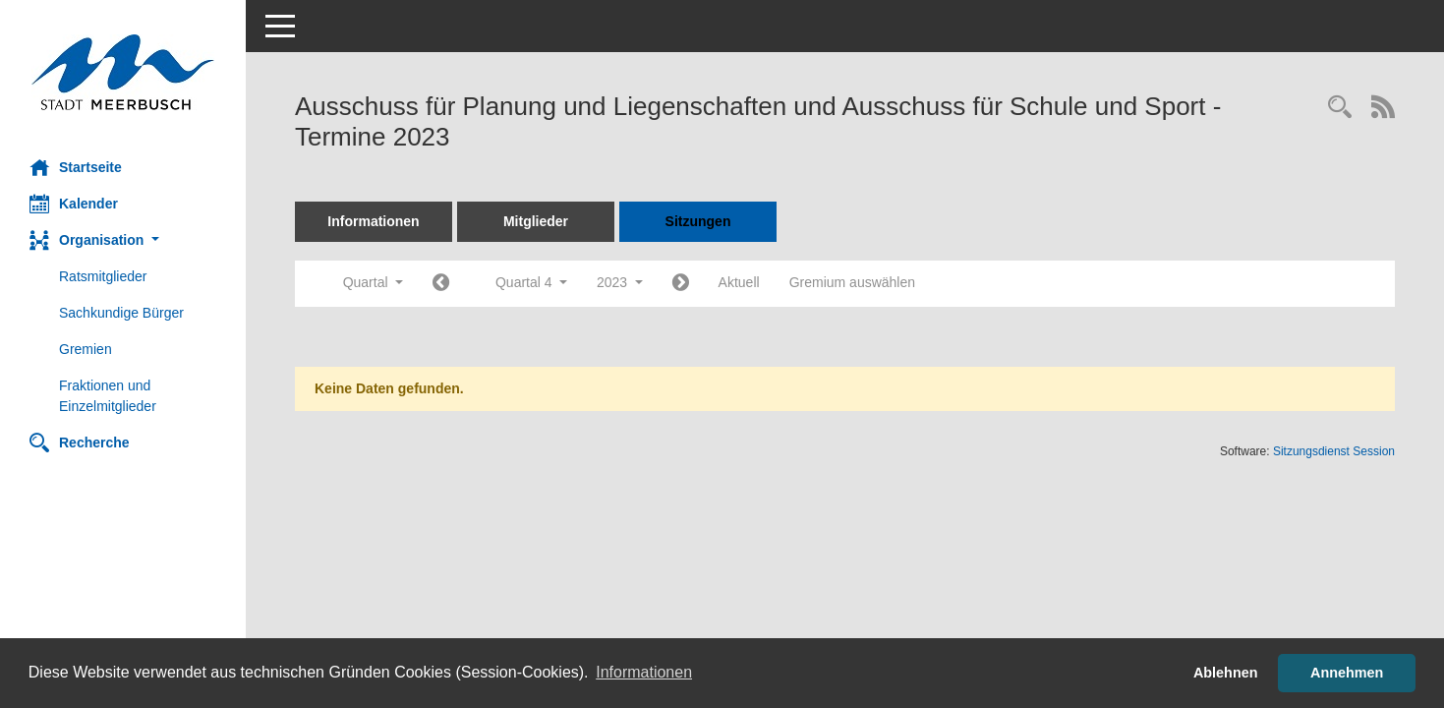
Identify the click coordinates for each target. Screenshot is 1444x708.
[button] (123, 240)
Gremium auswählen (852, 282)
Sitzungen (698, 221)
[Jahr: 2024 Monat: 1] (681, 284)
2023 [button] (620, 282)
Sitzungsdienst (1334, 451)
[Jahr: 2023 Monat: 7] (441, 284)
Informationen (373, 221)
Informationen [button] (644, 672)
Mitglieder (535, 221)
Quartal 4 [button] (531, 282)
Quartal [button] (373, 282)
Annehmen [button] (1346, 672)
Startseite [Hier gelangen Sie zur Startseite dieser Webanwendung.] (75, 167)
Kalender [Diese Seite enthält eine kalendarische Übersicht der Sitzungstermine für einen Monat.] (73, 203)
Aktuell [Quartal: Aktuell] (739, 282)
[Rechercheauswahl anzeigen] (1339, 108)
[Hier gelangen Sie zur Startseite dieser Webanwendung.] (123, 72)
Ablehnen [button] (1225, 672)
